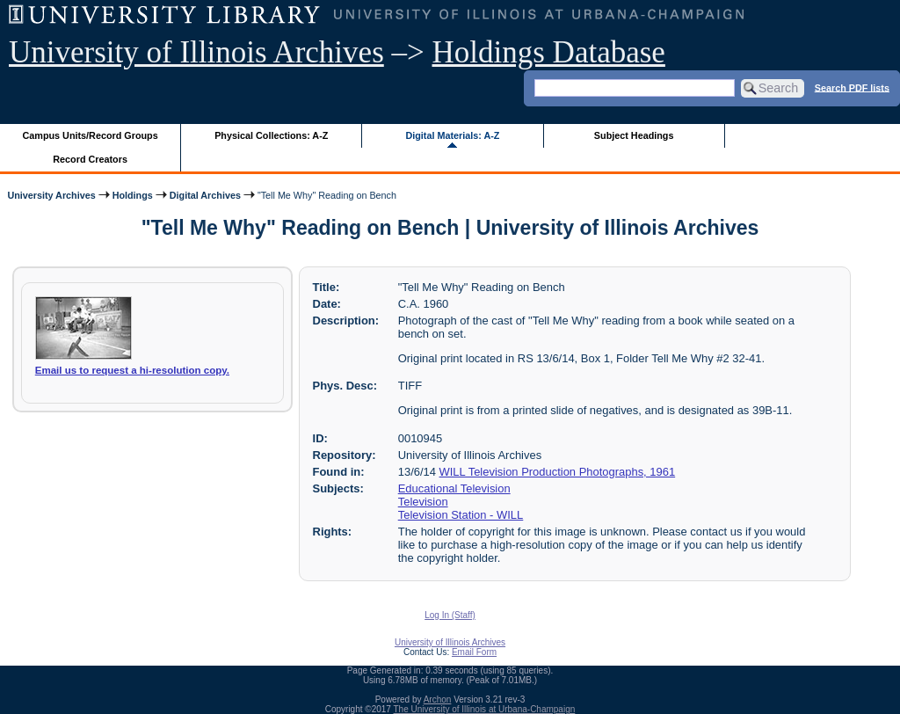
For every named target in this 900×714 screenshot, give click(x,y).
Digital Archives (205, 195)
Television (423, 501)
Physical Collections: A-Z (271, 135)
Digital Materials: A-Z (452, 135)
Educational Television (454, 488)
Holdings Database (548, 52)
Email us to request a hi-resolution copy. (132, 370)
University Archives (51, 195)
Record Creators (90, 159)
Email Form (474, 652)
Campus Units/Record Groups (90, 135)
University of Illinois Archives (196, 52)
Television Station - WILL (461, 514)
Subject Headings (634, 135)
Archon (438, 699)
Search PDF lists (852, 87)
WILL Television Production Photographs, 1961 (557, 471)
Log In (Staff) (450, 615)
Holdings (132, 195)
